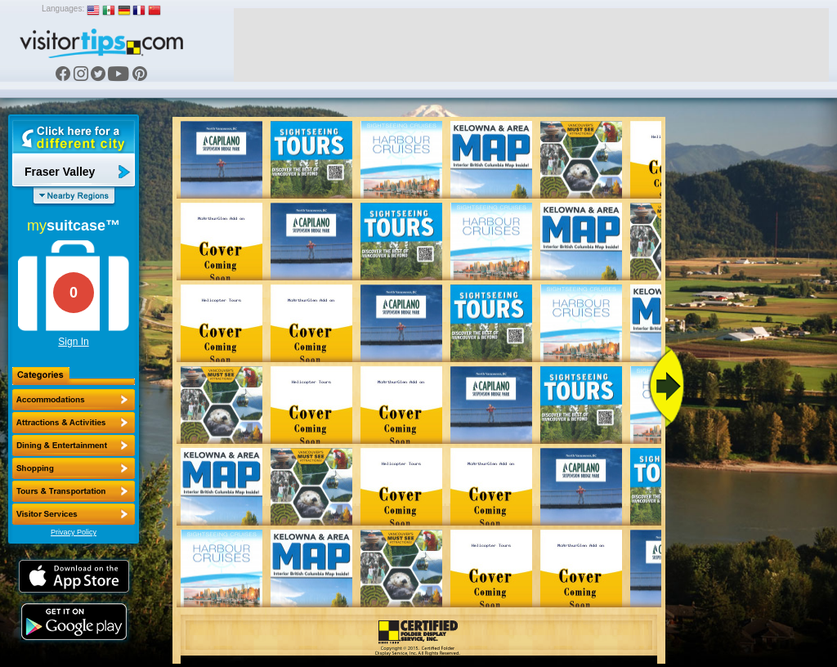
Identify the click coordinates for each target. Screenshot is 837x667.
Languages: (63, 8)
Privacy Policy (73, 532)
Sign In (73, 341)
